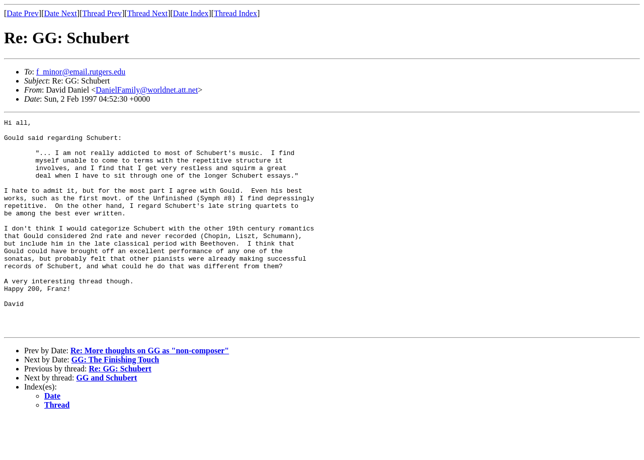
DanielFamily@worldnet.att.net (147, 90)
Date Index (191, 13)
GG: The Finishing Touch (115, 402)
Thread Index (235, 13)
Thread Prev (102, 13)
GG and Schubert (106, 420)
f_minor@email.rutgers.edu (80, 71)
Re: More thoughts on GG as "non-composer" (149, 393)
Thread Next (147, 13)
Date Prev (23, 13)
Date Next (60, 13)
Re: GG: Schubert (120, 411)
